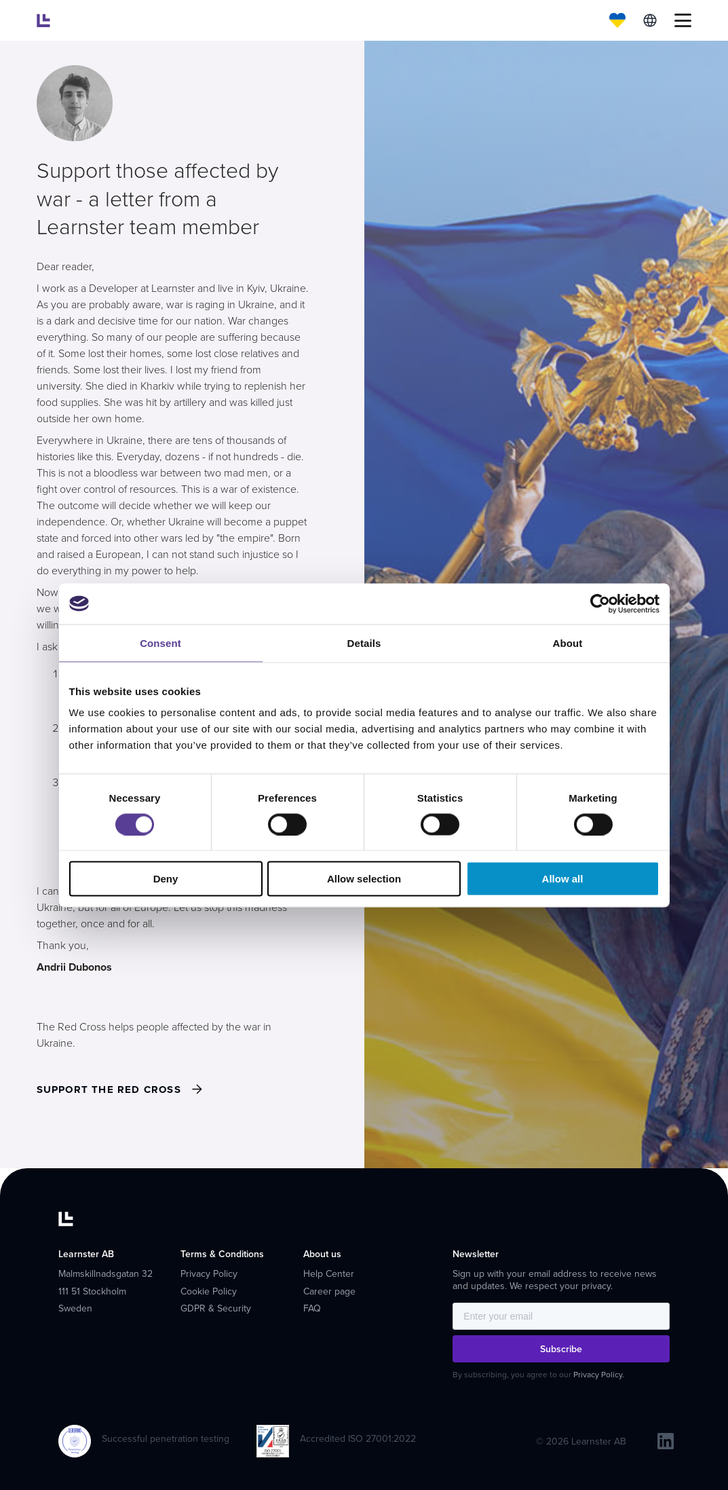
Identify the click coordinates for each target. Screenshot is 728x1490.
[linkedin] (665, 1441)
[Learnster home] (43, 20)
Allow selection (364, 878)
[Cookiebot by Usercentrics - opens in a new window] (600, 603)
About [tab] (568, 642)
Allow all (562, 878)
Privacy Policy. (598, 1375)
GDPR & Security (215, 1308)
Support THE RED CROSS (109, 1089)
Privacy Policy (208, 1274)
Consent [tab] (160, 642)
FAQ (312, 1308)
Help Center (328, 1274)
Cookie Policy (208, 1291)
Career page (329, 1291)
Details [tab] (364, 642)
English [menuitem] (650, 20)
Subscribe (561, 1349)
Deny (165, 878)
